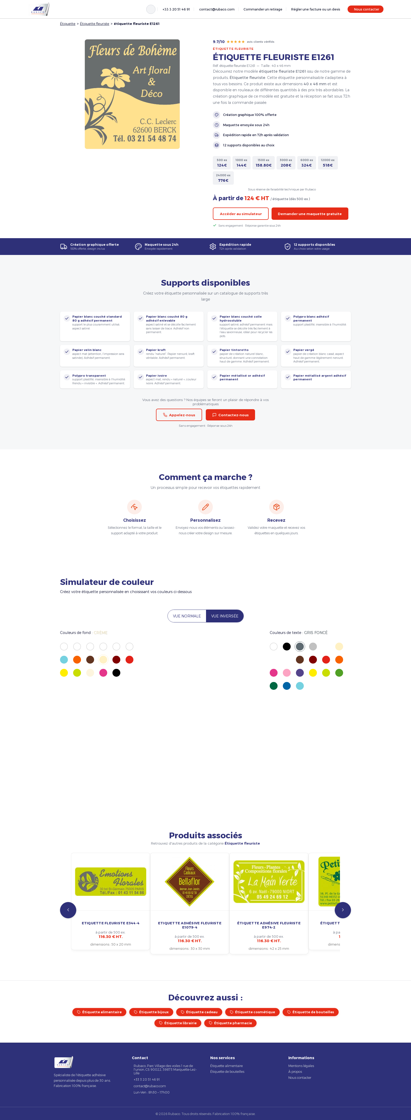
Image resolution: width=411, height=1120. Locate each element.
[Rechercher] (150, 9)
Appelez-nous (179, 415)
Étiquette (67, 23)
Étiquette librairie (178, 1023)
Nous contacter (366, 9)
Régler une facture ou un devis (315, 9)
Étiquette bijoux (151, 1012)
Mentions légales (301, 1066)
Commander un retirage (263, 9)
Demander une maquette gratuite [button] (310, 214)
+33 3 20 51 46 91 (176, 9)
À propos (295, 1071)
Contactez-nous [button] (230, 415)
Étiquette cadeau (199, 1012)
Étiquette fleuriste (94, 23)
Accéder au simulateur (241, 214)
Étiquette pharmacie (230, 1023)
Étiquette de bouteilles (310, 1012)
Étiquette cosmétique (252, 1012)
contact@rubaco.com (217, 9)
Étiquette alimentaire (99, 1012)
